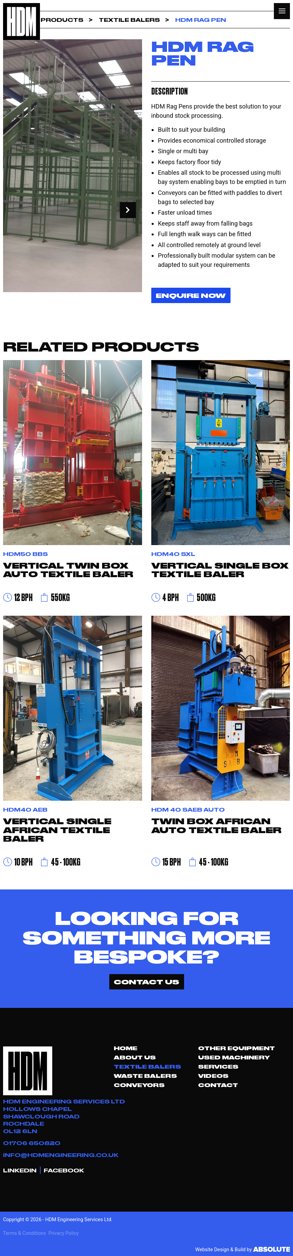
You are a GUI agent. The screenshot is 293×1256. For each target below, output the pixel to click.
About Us (135, 1057)
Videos (213, 1076)
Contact (218, 1085)
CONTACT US (146, 981)
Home (125, 1048)
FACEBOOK (64, 1170)
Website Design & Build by (242, 1250)
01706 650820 (31, 1142)
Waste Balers (145, 1076)
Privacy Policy (63, 1233)
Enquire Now (191, 295)
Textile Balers (147, 1066)
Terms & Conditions (24, 1233)
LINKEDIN (20, 1170)
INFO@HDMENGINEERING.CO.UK (60, 1154)
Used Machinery (234, 1057)
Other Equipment (236, 1048)
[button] (282, 11)
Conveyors (139, 1085)
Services (218, 1066)
